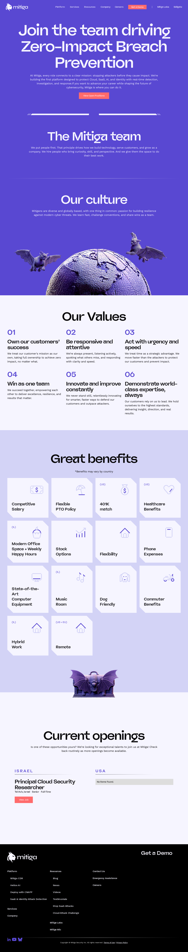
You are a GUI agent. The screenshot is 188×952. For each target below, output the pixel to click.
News (56, 885)
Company (105, 7)
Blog (55, 878)
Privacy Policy (122, 943)
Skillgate (178, 7)
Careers (119, 7)
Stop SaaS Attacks (63, 906)
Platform (12, 871)
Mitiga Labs (163, 7)
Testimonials (60, 899)
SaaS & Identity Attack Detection (28, 899)
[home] (17, 7)
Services (12, 909)
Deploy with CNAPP (21, 892)
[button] (62, 7)
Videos (57, 892)
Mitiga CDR (16, 878)
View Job (23, 799)
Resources (55, 871)
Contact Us (99, 871)
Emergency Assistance (105, 878)
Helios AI (15, 885)
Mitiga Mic (55, 929)
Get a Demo (137, 7)
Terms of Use (109, 943)
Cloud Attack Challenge (66, 913)
